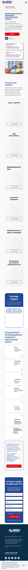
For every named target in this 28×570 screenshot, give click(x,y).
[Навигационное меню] (26, 2)
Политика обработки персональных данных (14, 520)
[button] (12, 34)
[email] (14, 498)
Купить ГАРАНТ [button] (8, 560)
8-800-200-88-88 (11, 553)
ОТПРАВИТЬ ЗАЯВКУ (14, 516)
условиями (16, 567)
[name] (14, 494)
